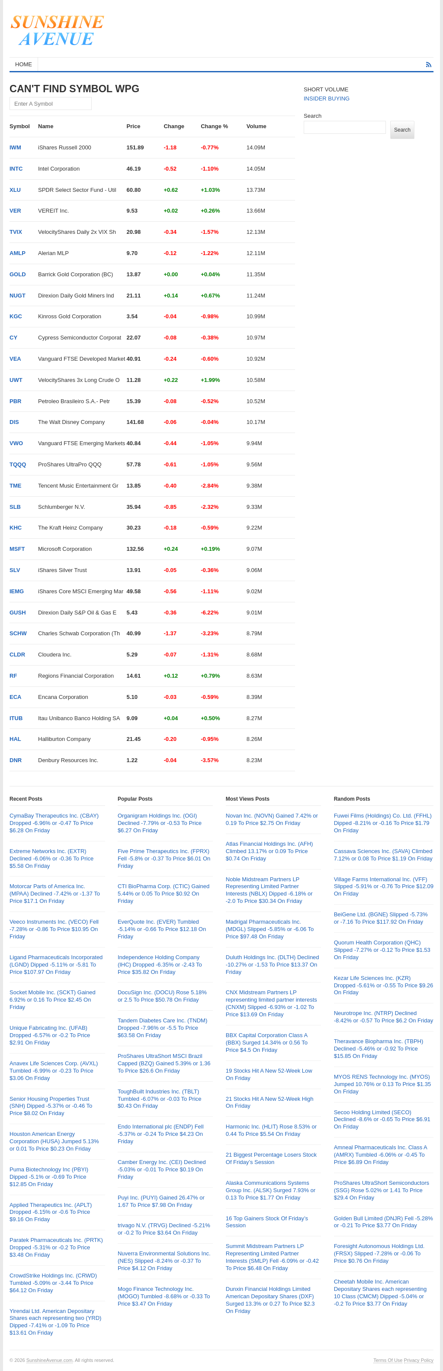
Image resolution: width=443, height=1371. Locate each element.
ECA (15, 697)
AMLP (18, 253)
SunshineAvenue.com (49, 1360)
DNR (16, 760)
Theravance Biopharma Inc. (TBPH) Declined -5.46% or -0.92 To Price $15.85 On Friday (379, 1048)
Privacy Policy (418, 1360)
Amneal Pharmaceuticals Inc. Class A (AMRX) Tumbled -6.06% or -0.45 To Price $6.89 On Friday (380, 1154)
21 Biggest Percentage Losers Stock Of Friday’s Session (271, 1158)
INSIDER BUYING (327, 98)
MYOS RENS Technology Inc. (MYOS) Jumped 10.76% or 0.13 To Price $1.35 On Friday (382, 1084)
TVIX (16, 232)
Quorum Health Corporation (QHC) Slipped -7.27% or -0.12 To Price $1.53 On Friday (382, 949)
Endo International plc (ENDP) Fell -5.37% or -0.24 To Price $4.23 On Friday (161, 1134)
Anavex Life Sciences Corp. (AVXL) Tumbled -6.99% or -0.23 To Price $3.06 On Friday (54, 1070)
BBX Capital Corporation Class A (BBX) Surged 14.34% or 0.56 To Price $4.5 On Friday (267, 1042)
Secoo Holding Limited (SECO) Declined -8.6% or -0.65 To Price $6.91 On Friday (382, 1119)
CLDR (17, 654)
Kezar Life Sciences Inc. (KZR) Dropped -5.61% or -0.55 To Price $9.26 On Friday (383, 985)
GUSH (18, 612)
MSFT (17, 549)
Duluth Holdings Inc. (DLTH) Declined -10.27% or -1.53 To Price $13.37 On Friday (272, 964)
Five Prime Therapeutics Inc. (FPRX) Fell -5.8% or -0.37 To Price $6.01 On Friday (164, 858)
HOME (23, 64)
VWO (16, 443)
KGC (16, 316)
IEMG (17, 591)
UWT (16, 380)
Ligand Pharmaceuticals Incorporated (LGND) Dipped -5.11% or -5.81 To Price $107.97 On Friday (56, 964)
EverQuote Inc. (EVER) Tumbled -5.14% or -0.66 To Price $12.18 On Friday (162, 929)
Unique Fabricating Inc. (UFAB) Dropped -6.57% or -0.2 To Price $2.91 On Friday (50, 1035)
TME (15, 485)
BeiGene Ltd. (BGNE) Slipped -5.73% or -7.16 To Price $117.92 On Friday (381, 918)
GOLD (18, 274)
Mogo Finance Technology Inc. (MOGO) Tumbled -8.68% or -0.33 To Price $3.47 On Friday (164, 1296)
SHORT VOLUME (326, 89)
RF (13, 676)
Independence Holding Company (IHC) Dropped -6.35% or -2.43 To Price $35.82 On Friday (160, 964)
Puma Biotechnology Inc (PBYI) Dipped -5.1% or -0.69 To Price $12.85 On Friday (49, 1176)
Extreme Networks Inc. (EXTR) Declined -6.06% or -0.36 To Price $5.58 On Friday (51, 858)
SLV (15, 570)
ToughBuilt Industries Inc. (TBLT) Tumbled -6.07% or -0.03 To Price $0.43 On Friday (160, 1098)
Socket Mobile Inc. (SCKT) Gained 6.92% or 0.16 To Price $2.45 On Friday (53, 999)
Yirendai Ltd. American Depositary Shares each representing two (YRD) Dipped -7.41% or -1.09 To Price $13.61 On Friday (55, 1322)
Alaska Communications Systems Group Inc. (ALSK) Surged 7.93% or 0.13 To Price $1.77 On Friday (270, 1190)
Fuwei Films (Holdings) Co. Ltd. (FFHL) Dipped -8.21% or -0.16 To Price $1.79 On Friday (383, 823)
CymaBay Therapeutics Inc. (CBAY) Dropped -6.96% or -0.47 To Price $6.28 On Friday (54, 823)
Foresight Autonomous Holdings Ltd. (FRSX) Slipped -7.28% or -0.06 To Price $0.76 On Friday (379, 1253)
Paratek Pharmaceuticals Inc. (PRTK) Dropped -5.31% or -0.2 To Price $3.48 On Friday (56, 1247)
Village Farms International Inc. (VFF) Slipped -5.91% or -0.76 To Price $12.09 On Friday (383, 886)
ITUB (16, 718)
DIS (14, 422)
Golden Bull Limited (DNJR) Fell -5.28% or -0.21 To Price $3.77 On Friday (383, 1222)
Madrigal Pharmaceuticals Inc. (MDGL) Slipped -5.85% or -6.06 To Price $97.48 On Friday (270, 929)
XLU (15, 190)
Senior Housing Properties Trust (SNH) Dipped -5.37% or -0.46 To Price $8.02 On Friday (51, 1106)
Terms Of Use (387, 1360)
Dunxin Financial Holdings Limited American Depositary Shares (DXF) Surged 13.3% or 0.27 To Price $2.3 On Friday (270, 1300)
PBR (15, 401)
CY (13, 337)
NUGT (18, 295)
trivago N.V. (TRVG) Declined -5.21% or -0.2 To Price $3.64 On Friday (164, 1229)
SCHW (18, 633)
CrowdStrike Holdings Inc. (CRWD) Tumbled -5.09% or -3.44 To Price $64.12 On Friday (53, 1282)
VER (15, 210)
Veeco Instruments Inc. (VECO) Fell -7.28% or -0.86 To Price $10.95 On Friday (54, 929)
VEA (15, 359)
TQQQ (18, 464)
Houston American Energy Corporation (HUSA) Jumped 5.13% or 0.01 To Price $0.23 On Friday (54, 1141)
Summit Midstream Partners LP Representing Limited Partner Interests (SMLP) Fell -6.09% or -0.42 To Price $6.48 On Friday (272, 1257)
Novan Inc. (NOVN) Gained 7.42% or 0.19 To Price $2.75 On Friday (272, 819)
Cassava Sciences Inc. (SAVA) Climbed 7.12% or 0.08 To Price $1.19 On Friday (383, 855)
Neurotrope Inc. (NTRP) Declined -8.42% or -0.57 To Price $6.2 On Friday (383, 1017)
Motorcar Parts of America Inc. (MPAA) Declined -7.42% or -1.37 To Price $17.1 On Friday (55, 893)
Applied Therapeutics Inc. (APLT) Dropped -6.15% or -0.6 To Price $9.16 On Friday (51, 1212)
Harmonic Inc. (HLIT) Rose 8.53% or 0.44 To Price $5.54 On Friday (271, 1130)
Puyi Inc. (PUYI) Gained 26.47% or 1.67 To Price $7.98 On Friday (161, 1201)
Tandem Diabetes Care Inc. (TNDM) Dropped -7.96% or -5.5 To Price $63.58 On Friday (162, 1027)
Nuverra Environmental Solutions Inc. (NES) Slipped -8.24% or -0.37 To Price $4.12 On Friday (164, 1260)
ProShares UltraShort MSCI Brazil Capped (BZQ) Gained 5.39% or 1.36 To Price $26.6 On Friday (164, 1063)
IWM (15, 147)
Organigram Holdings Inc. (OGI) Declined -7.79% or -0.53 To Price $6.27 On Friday (160, 823)
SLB (15, 507)
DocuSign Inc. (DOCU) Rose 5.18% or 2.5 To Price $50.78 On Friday (162, 996)
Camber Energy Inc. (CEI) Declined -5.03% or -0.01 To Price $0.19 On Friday (162, 1169)
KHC (16, 527)
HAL (15, 739)
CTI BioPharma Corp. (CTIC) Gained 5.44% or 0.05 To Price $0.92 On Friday (163, 893)
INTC (16, 168)
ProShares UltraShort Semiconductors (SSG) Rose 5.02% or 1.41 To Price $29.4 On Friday (381, 1190)
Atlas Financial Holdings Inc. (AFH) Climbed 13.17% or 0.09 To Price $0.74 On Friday (269, 851)
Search (312, 116)
